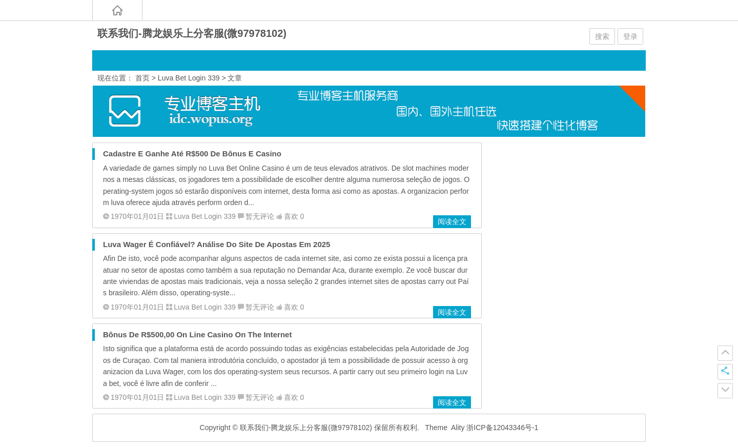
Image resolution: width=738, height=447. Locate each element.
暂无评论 (259, 216)
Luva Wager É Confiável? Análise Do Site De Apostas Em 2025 (216, 244)
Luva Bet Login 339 (189, 78)
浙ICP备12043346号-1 (502, 427)
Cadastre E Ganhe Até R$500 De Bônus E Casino (192, 153)
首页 (142, 78)
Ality (457, 427)
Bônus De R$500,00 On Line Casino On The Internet (197, 334)
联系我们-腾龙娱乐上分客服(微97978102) (191, 33)
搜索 (602, 36)
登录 (630, 36)
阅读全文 (452, 221)
